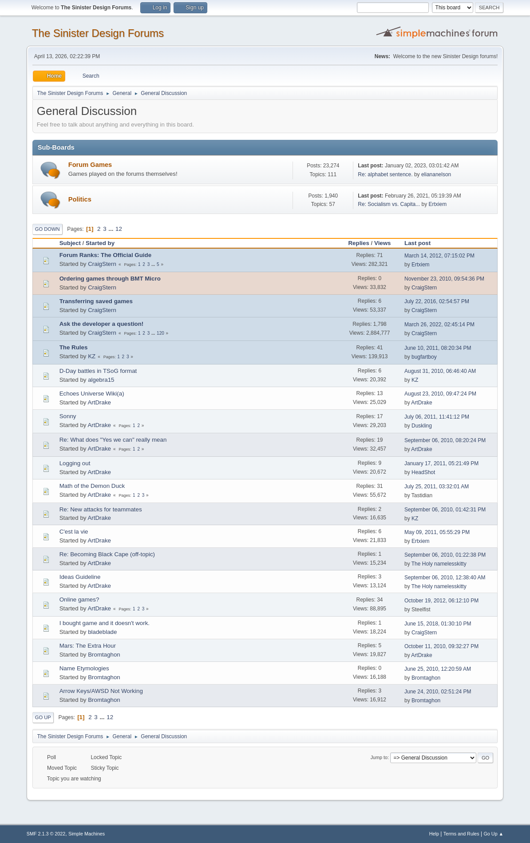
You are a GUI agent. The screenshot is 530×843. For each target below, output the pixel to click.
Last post (417, 243)
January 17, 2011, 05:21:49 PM (441, 463)
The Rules (73, 347)
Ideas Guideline (80, 577)
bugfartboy (424, 357)
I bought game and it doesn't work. (104, 623)
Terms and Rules (461, 833)
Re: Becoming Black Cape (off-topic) (107, 554)
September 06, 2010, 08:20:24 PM (445, 440)
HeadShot (423, 472)
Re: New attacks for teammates (100, 509)
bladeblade (102, 632)
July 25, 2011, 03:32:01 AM (436, 486)
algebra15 (101, 379)
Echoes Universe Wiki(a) (91, 393)
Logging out (75, 463)
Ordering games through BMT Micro (110, 278)
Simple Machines (86, 833)
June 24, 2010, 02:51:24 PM (437, 692)
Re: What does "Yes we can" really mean (113, 439)
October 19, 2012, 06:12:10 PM (441, 601)
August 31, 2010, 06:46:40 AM (440, 371)
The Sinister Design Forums (98, 33)
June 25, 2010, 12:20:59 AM (437, 669)
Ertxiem (438, 204)
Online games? (79, 599)
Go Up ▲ (493, 833)
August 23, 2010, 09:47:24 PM (440, 394)
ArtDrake (99, 402)
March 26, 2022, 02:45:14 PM (439, 324)
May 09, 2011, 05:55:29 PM (437, 532)
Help (434, 833)
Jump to (379, 757)
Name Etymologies (84, 668)
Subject (70, 243)
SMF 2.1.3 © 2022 (46, 833)
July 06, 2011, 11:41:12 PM (436, 417)
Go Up (43, 717)
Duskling (421, 426)
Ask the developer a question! (101, 324)
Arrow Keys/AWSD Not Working (101, 691)
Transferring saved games (96, 301)
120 (160, 333)
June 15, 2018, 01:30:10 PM (437, 624)
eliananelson (436, 174)
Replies (358, 243)
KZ (91, 356)
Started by (104, 243)
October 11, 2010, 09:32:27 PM (441, 646)
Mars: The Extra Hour (87, 645)
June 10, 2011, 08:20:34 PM (437, 348)
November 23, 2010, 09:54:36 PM (444, 279)
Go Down (47, 229)
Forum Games (90, 164)
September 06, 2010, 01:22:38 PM (445, 555)
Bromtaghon (104, 654)
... (111, 229)
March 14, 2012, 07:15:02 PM (439, 256)
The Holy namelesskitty (439, 564)
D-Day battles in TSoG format (98, 371)
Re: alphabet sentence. (385, 174)
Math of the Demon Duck (92, 486)
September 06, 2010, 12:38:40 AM (445, 577)
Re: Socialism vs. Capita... (389, 204)
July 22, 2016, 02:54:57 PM (436, 301)
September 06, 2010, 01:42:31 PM (445, 510)
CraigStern (102, 264)
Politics (79, 199)
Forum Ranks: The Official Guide (105, 255)
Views (382, 243)
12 (118, 229)
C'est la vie (73, 531)
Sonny (67, 416)
